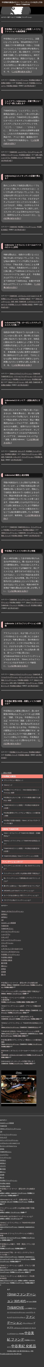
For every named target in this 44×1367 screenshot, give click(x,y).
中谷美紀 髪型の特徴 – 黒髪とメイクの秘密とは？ (23, 702)
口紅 (18, 1351)
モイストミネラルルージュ (10, 951)
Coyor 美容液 (32, 1301)
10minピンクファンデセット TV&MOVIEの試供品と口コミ (22, 1024)
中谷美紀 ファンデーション (19, 80)
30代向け (4, 914)
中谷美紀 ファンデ (22, 83)
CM (2, 920)
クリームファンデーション (23, 376)
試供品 (3, 969)
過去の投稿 (6, 773)
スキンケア (21, 451)
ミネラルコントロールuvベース (28, 296)
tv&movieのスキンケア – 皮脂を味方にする (22, 401)
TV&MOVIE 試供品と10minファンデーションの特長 (21, 856)
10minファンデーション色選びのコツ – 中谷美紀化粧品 (17, 1277)
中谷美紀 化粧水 (6, 960)
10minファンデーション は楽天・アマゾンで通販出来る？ (21, 1007)
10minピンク (8, 785)
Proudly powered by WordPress (10, 1354)
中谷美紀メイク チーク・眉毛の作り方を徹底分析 (19, 983)
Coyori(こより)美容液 (8, 923)
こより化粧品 (28, 1308)
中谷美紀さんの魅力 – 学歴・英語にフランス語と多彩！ (17, 1245)
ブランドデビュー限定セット (13, 780)
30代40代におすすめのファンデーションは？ (19, 891)
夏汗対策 (4, 963)
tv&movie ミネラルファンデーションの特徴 (23, 624)
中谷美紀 (21, 1333)
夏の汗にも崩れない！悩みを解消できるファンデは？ (22, 886)
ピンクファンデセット (19, 1317)
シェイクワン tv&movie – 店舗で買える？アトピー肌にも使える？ (23, 102)
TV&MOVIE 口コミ (7, 376)
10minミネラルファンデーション (21, 373)
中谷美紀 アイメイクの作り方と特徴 (20, 551)
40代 (40, 155)
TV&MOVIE (13, 152)
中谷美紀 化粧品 (34, 80)
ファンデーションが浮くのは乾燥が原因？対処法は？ (22, 873)
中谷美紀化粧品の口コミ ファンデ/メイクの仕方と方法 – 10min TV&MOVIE (22, 3)
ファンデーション (33, 152)
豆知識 (3, 972)
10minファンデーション (16, 382)
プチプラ (4, 946)
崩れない (4, 966)
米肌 (32, 1351)
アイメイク (13, 605)
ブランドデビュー (28, 1323)
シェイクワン (22, 152)
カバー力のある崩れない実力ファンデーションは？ (21, 895)
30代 (36, 155)
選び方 (3, 974)
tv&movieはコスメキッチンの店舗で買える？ (22, 177)
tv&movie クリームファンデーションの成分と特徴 (17, 1234)
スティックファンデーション (28, 677)
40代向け (4, 917)
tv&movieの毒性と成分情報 (17, 475)
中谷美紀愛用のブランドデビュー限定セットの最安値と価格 (21, 1041)
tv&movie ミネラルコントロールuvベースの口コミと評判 (23, 246)
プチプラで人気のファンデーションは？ (17, 900)
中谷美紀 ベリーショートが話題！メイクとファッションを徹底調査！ (23, 30)
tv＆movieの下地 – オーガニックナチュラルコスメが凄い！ (23, 323)
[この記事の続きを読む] (22, 71)
